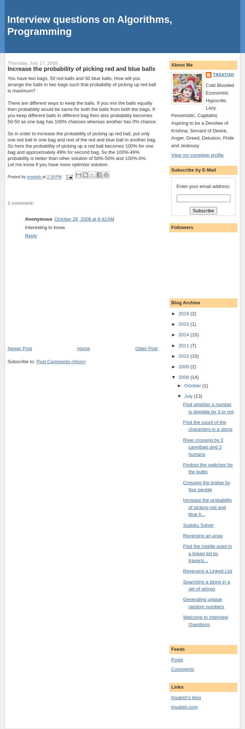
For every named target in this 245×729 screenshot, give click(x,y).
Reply (31, 236)
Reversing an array (203, 535)
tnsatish (223, 75)
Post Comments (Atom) (60, 361)
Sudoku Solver (198, 525)
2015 (184, 324)
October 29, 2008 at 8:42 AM (84, 219)
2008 (184, 377)
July (189, 396)
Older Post (146, 348)
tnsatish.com (184, 707)
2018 (184, 313)
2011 (184, 345)
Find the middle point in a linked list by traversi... (207, 553)
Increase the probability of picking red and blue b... (207, 507)
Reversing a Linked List (207, 571)
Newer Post (20, 348)
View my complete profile (197, 155)
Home (83, 348)
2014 (184, 334)
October (193, 385)
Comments (182, 669)
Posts (177, 659)
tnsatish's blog (186, 697)
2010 (184, 356)
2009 (184, 366)
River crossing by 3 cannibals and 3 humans (203, 447)
